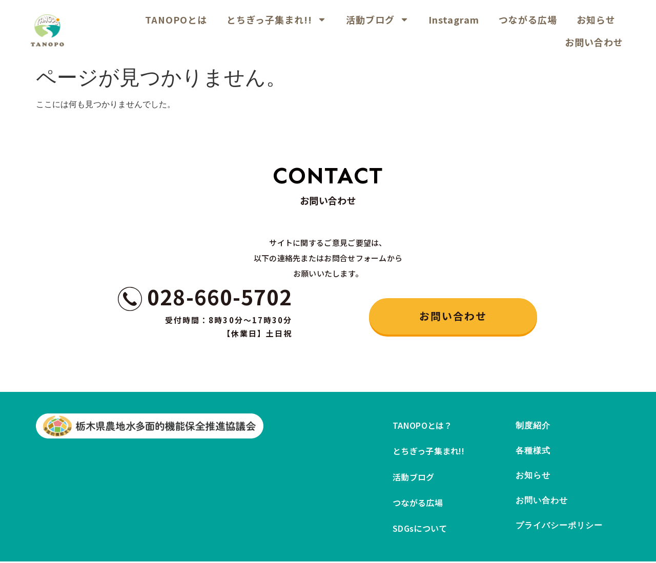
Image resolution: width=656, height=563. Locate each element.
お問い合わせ (594, 42)
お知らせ (596, 19)
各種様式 (533, 451)
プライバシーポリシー (559, 528)
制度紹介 (533, 426)
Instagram (453, 19)
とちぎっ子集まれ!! (276, 19)
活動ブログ (377, 19)
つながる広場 (528, 19)
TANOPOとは (176, 19)
